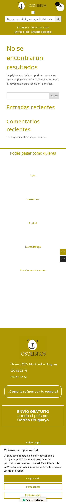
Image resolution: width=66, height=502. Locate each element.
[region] (33, 473)
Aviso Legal (33, 442)
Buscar (54, 95)
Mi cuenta (23, 27)
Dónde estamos (39, 27)
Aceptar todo (33, 478)
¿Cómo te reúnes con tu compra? (33, 391)
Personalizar (33, 487)
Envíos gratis (21, 31)
